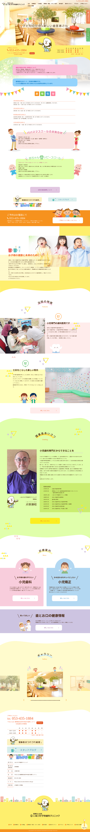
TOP (29, 3)
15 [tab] (48, 700)
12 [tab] (44, 700)
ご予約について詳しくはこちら (69, 220)
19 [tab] (53, 700)
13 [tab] (45, 700)
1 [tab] (30, 700)
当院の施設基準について (47, 190)
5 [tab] (35, 700)
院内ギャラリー (68, 3)
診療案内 (34, 3)
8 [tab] (39, 700)
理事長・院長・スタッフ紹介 (50, 3)
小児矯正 (40, 3)
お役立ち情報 (31, 6)
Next (66, 701)
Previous (24, 701)
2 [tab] (31, 700)
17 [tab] (50, 700)
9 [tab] (40, 700)
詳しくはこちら (48, 410)
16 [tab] (49, 700)
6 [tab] (36, 700)
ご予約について (83, 3)
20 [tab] (54, 700)
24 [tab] (59, 700)
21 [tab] (55, 700)
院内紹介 (61, 3)
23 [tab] (58, 700)
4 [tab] (34, 700)
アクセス (76, 3)
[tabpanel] (45, 681)
